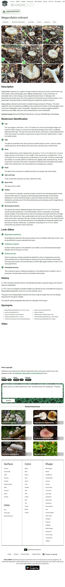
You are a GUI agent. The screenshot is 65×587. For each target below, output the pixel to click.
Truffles (48, 560)
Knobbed (48, 537)
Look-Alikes (33, 22)
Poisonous (30, 1)
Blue (26, 487)
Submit (8, 401)
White (26, 527)
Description (6, 22)
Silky (5, 503)
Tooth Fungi (49, 554)
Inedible (23, 1)
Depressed (49, 517)
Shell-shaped (50, 547)
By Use (45, 1)
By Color (51, 1)
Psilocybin (7, 530)
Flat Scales (7, 487)
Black (26, 483)
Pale (26, 507)
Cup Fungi (49, 510)
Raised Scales (8, 500)
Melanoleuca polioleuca (13, 234)
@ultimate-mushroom (32, 569)
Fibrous (6, 483)
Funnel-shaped (50, 530)
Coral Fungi (49, 503)
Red (26, 517)
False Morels (50, 524)
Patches (6, 493)
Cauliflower (49, 490)
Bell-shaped (49, 483)
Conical (48, 497)
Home (9, 574)
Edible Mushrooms (11, 11)
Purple (27, 514)
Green (27, 497)
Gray (9, 379)
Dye (5, 526)
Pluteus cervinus (10, 253)
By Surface (58, 1)
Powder (6, 497)
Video (57, 22)
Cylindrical (49, 514)
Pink (26, 510)
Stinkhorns (49, 550)
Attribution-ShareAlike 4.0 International (28, 373)
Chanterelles (49, 493)
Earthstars (49, 520)
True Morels (49, 557)
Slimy (6, 510)
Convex (16, 379)
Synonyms (50, 22)
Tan (26, 520)
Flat (21, 379)
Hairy (5, 490)
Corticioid (49, 507)
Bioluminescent (9, 533)
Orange (27, 503)
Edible (18, 1)
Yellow (27, 530)
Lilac (26, 500)
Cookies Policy (36, 574)
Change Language (49, 574)
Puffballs (48, 544)
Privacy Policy (25, 574)
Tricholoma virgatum (12, 244)
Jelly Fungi (49, 534)
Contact (16, 574)
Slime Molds (38, 1)
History (42, 22)
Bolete (48, 487)
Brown (4, 379)
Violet (27, 524)
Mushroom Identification (19, 22)
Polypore (48, 540)
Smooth (28, 379)
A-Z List (12, 1)
